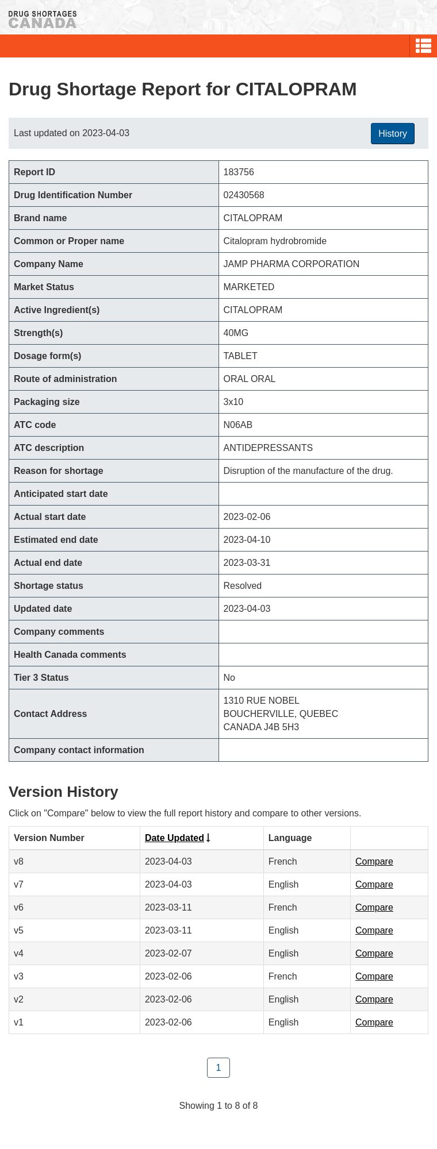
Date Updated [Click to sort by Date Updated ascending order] (174, 838)
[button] (423, 45)
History (392, 133)
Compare (374, 861)
